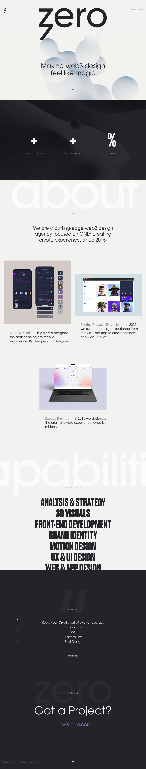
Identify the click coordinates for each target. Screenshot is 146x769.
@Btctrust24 (73, 656)
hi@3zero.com (137, 9)
